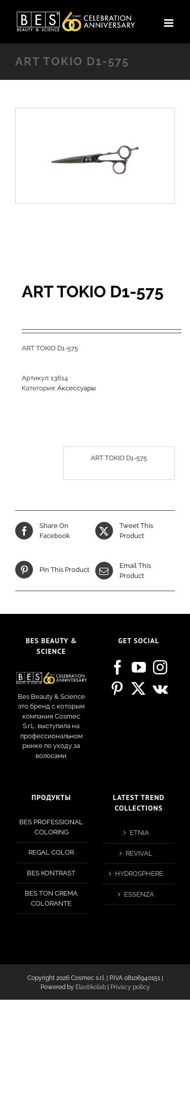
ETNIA (139, 832)
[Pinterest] (117, 689)
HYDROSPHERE (139, 873)
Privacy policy (130, 987)
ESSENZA (139, 894)
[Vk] (160, 689)
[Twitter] (138, 689)
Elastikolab (90, 987)
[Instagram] (160, 667)
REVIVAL (139, 853)
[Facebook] (117, 667)
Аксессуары (76, 388)
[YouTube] (139, 667)
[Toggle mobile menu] (169, 23)
